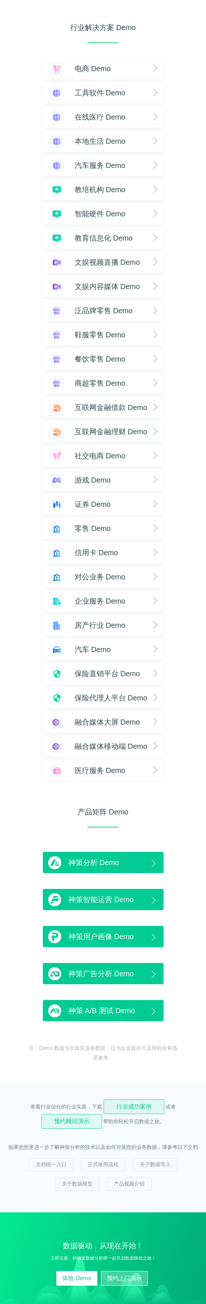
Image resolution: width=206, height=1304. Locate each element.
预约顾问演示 (71, 1121)
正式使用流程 (103, 1164)
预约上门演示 (124, 1278)
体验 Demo (76, 1278)
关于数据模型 (77, 1184)
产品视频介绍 (129, 1184)
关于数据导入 (155, 1164)
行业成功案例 (133, 1106)
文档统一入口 (51, 1164)
